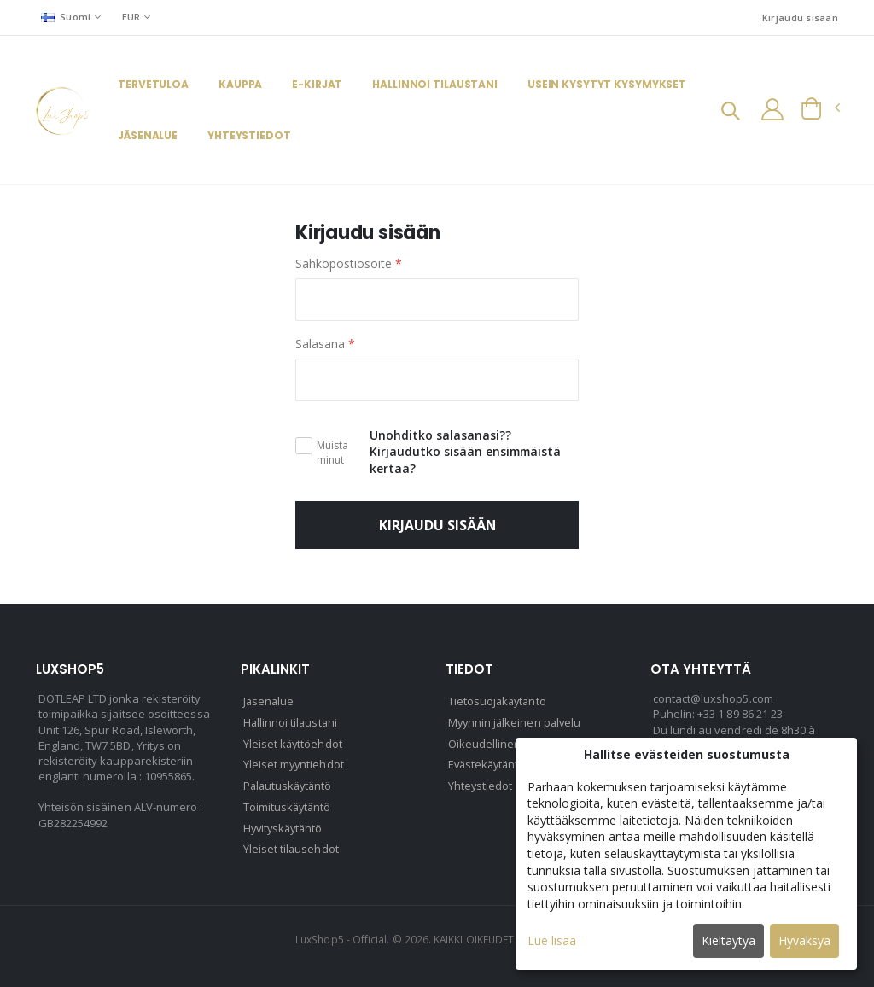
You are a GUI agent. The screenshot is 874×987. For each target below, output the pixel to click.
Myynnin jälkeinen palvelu (517, 722)
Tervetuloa (153, 85)
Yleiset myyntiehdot (294, 763)
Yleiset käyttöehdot (293, 742)
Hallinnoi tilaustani (435, 85)
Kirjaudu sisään (800, 17)
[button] (729, 112)
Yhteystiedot (249, 136)
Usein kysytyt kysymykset (606, 85)
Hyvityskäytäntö (285, 824)
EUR (131, 16)
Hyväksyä (804, 940)
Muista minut (332, 453)
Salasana (325, 344)
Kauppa (240, 85)
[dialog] (686, 854)
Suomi (65, 16)
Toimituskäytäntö (288, 804)
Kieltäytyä (728, 940)
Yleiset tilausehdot (291, 845)
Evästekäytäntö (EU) (500, 763)
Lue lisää (551, 940)
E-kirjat (317, 85)
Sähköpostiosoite (348, 264)
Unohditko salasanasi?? (440, 435)
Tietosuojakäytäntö (499, 702)
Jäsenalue (148, 136)
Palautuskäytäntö (289, 783)
